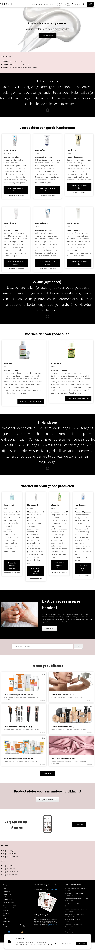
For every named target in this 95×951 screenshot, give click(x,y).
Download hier (52, 889)
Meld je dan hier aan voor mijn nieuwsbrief (45, 925)
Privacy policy (47, 944)
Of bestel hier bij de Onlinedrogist (16, 195)
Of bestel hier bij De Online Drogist (47, 268)
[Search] (24, 926)
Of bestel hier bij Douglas (79, 192)
